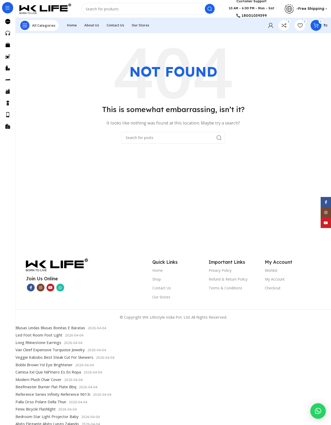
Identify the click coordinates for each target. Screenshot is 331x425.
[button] (318, 411)
